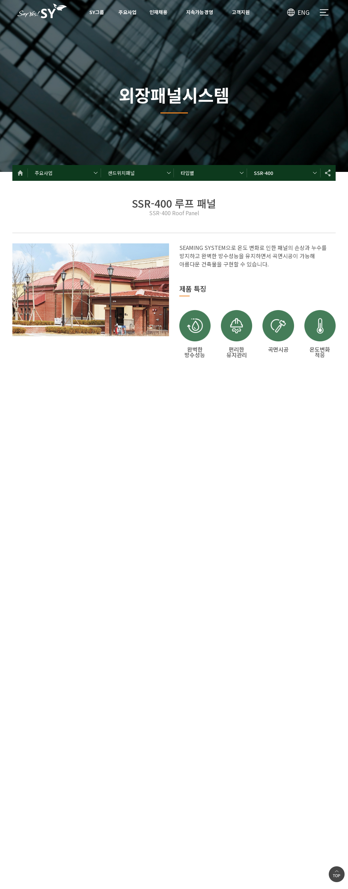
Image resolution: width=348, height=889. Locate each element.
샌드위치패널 (121, 172)
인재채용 (158, 12)
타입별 (187, 172)
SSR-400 (263, 172)
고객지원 (241, 12)
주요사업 (127, 12)
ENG (304, 12)
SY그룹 (96, 12)
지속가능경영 (199, 12)
